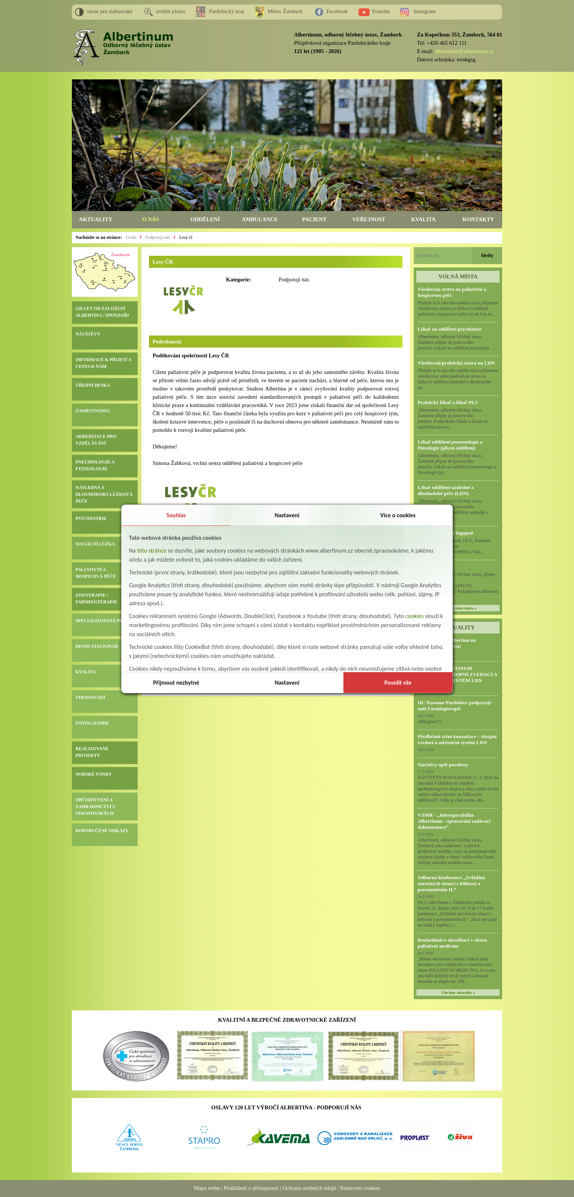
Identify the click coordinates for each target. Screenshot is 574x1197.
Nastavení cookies (360, 1188)
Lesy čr (186, 237)
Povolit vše (398, 682)
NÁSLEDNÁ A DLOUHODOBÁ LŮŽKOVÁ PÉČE (104, 494)
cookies (414, 616)
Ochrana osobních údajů (309, 1188)
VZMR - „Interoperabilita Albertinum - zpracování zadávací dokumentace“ (454, 821)
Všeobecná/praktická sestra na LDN (456, 363)
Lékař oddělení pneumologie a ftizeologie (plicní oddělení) (450, 445)
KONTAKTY (478, 219)
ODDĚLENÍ (205, 219)
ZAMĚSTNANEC (93, 410)
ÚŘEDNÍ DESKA (93, 385)
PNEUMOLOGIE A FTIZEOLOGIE (95, 465)
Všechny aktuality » (458, 992)
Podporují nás (157, 237)
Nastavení (287, 515)
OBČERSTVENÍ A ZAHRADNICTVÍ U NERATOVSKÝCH (96, 806)
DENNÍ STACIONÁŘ (97, 646)
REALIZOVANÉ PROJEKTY (92, 752)
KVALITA (423, 219)
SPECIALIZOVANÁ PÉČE (102, 620)
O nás (131, 237)
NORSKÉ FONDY (94, 774)
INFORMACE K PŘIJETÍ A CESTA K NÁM (103, 363)
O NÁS (150, 219)
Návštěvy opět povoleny (443, 764)
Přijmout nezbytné (176, 682)
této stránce (152, 550)
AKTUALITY (95, 219)
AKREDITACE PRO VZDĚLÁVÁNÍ (96, 440)
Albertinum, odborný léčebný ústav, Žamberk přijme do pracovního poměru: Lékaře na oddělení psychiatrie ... (457, 342)
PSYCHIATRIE (91, 518)
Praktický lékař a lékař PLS (448, 402)
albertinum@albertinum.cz (464, 51)
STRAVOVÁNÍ (90, 697)
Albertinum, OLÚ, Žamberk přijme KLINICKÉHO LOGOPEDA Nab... (457, 546)
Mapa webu (207, 1188)
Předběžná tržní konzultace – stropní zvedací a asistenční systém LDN (457, 739)
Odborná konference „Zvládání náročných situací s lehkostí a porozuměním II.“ (451, 883)
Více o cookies (398, 515)
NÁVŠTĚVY (88, 334)
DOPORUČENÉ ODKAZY (102, 830)
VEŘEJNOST (369, 219)
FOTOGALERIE (92, 723)
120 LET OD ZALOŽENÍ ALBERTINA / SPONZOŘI (102, 312)
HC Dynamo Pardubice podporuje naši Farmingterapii (454, 705)
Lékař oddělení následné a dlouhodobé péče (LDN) (446, 490)
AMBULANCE (259, 219)
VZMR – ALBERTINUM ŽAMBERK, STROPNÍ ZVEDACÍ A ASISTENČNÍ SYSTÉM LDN (457, 674)
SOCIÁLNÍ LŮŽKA (95, 544)
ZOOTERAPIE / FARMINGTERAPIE (96, 598)
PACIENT (314, 219)
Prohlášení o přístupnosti (251, 1188)
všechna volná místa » (458, 608)
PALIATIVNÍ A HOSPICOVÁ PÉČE (96, 573)
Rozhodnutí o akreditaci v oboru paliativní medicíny (452, 943)
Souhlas (176, 515)
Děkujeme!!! (430, 721)
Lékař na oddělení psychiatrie (449, 329)
